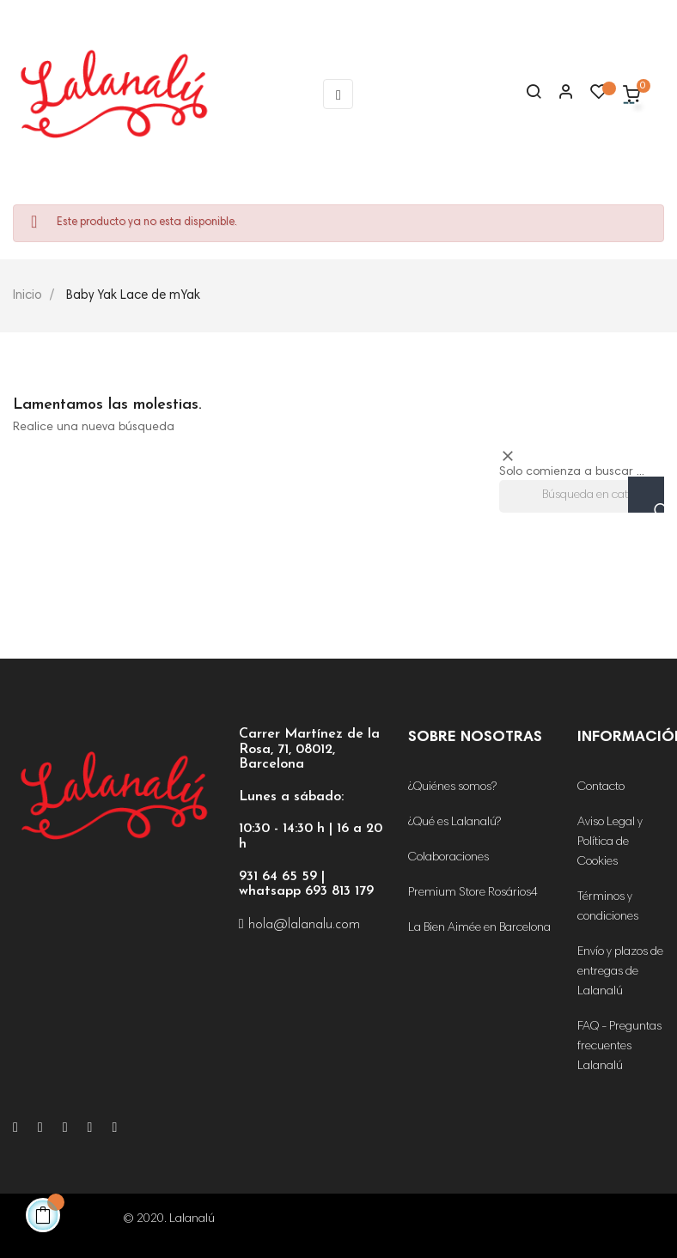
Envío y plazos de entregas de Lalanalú (620, 972)
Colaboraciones (448, 858)
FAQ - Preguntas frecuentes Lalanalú (619, 1047)
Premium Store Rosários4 (473, 893)
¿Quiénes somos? (452, 787)
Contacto (601, 787)
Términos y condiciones (607, 907)
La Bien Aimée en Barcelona (479, 928)
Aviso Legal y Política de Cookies (610, 842)
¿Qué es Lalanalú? (454, 823)
